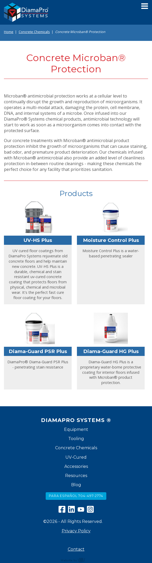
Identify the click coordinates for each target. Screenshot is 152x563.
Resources (76, 475)
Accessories (76, 466)
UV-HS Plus (38, 240)
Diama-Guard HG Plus (111, 351)
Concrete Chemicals (34, 31)
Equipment (76, 429)
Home (8, 31)
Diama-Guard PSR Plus (38, 351)
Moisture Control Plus (111, 240)
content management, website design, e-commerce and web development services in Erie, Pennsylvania (76, 560)
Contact (76, 549)
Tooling (76, 438)
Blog (76, 484)
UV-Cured (76, 457)
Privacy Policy (76, 530)
